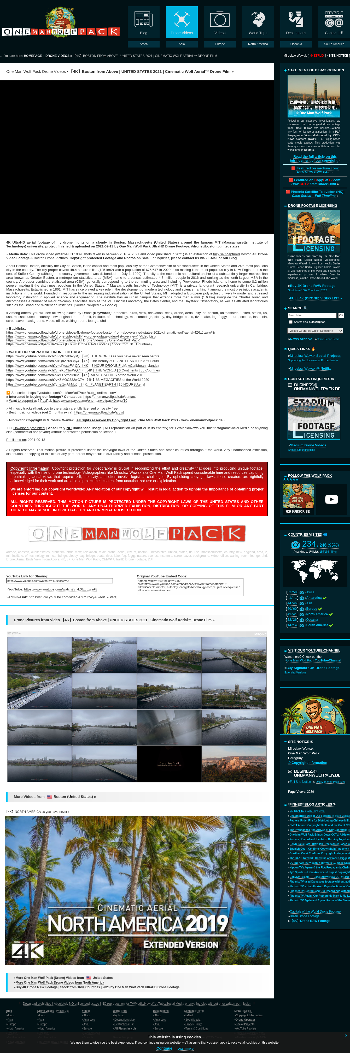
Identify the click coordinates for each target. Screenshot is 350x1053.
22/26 (292, 620)
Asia (309, 603)
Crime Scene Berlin (328, 339)
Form (200, 1010)
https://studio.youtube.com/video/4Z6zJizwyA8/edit (67, 597)
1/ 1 (292, 598)
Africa (310, 592)
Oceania (312, 620)
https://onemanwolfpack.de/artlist (99, 412)
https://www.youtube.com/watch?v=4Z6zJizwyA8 (60, 589)
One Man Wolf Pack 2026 (331, 781)
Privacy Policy (193, 1024)
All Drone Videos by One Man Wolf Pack (108, 340)
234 (320, 543)
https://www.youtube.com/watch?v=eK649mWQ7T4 (45, 370)
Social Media (192, 1019)
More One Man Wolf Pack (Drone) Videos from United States (64, 978)
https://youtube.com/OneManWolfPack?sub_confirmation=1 (73, 393)
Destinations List (123, 1024)
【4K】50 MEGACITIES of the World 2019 (112, 375)
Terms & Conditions (196, 1028)
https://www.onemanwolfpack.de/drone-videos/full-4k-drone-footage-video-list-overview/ (72, 336)
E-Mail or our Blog (222, 258)
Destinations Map (124, 1019)
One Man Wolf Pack (313, 660)
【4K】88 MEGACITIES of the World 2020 (117, 380)
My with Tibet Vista (307, 811)
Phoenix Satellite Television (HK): (318, 194)
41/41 (292, 614)
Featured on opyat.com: (316, 182)
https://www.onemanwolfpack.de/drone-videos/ (41, 340)
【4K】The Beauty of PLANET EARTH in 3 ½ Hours (119, 361)
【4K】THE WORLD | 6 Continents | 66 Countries (122, 370)
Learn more (186, 1048)
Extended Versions (295, 672)
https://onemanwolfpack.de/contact (109, 397)
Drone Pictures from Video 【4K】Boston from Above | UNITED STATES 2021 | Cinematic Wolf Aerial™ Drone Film (113, 620)
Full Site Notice (300, 782)
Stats (112, 597)
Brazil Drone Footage (304, 916)
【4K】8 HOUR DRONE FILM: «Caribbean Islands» (119, 366)
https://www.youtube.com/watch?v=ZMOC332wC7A (45, 380)
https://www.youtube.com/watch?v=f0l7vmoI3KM (42, 375)
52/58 (292, 592)
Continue (164, 1048)
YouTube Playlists (246, 1028)
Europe (12, 1024)
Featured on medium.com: (317, 170)
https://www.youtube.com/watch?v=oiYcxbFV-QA (43, 366)
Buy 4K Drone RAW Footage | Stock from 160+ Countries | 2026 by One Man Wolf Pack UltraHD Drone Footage (98, 987)
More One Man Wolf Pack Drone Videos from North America (60, 982)
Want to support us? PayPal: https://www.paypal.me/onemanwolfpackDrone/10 (68, 401)
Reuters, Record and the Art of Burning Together (320, 839)
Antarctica (89, 1019)
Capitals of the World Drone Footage (315, 911)
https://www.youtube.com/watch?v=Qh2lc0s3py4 (42, 361)
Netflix (248, 1010)
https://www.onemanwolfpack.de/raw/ (34, 344)
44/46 (292, 603)
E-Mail (189, 1015)
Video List (147, 336)
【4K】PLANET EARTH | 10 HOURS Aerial (112, 384)
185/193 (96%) (328, 551)
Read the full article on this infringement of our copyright (313, 158)
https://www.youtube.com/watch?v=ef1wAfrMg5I (42, 384)
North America (16, 1028)
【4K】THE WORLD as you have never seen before (119, 356)
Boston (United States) (73, 797)
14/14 (292, 625)
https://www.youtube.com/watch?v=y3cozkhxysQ (43, 356)
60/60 (292, 609)
